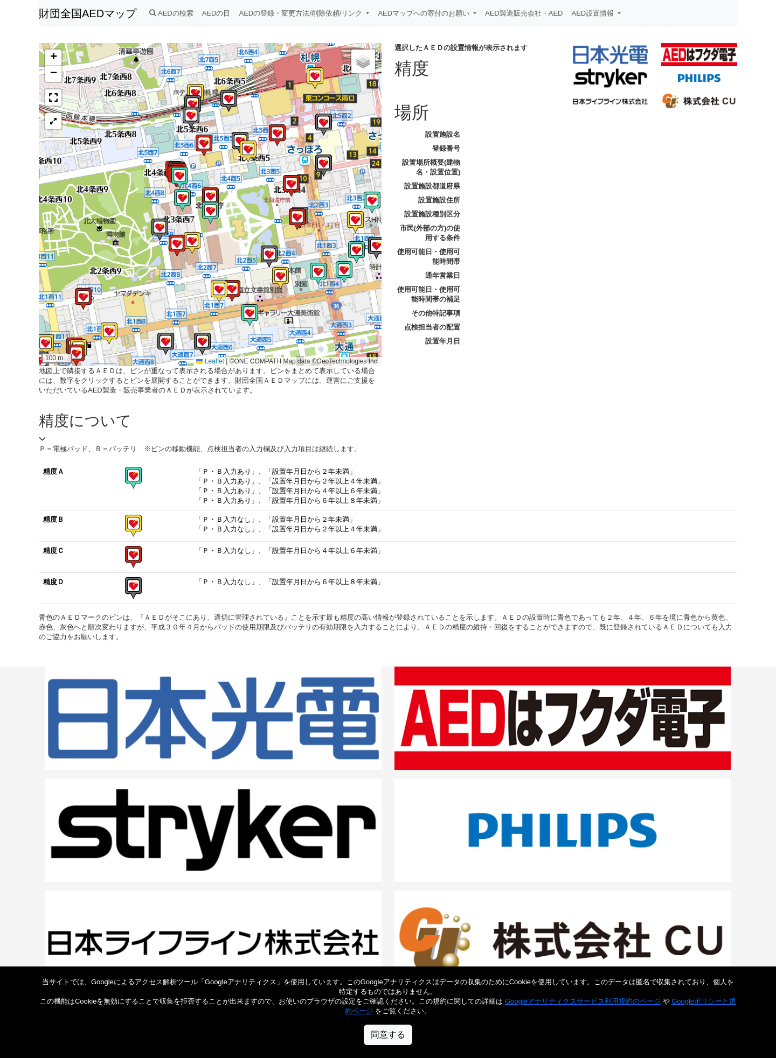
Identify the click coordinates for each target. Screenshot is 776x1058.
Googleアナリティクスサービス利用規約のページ (583, 1001)
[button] (177, 246)
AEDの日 (216, 13)
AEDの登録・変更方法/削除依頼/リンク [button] (301, 13)
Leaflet (210, 361)
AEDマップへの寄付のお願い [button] (424, 13)
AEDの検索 (171, 13)
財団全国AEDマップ (87, 13)
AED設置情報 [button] (594, 13)
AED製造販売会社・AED (524, 13)
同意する (388, 1034)
